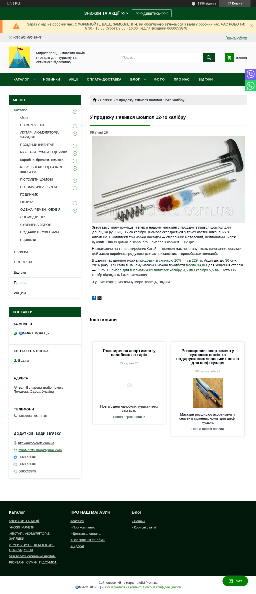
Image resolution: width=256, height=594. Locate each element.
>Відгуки (77, 546)
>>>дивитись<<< (152, 13)
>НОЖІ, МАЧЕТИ (21, 527)
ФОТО (159, 79)
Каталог (21, 79)
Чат (235, 581)
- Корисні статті (144, 527)
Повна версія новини (129, 417)
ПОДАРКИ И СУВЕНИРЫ (39, 232)
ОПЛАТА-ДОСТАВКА (104, 79)
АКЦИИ (20, 293)
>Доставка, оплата (85, 533)
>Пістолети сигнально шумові (32, 556)
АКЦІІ (73, 79)
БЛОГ (135, 79)
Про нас (20, 283)
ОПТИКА (27, 202)
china (24, 117)
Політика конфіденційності (162, 587)
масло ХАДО (196, 265)
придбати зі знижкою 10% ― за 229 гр (170, 260)
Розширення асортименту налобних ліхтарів (129, 353)
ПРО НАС (182, 79)
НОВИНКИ (51, 79)
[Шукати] (209, 57)
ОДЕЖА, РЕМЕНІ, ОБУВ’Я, (40, 209)
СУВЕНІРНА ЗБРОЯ (35, 225)
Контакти (77, 521)
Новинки (21, 252)
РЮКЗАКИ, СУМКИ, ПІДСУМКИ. (44, 152)
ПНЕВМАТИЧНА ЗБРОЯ (38, 187)
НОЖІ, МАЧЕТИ (32, 125)
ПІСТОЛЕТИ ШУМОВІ (36, 179)
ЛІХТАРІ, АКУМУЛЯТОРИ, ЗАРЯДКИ (39, 135)
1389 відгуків (207, 3)
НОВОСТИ (23, 262)
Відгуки (20, 272)
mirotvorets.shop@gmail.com (40, 450)
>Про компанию (82, 527)
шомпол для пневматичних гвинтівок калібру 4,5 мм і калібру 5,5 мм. (164, 270)
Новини (106, 100)
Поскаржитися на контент (123, 587)
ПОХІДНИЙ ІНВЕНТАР (37, 145)
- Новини (138, 521)
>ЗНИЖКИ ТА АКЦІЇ (24, 521)
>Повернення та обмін (87, 540)
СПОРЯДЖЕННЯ (33, 217)
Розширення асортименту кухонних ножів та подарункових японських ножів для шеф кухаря (207, 357)
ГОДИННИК (29, 194)
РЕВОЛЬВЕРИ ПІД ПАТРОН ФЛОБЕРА (42, 169)
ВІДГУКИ (205, 79)
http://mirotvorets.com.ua (36, 443)
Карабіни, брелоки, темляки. (42, 160)
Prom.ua (152, 582)
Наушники (28, 240)
